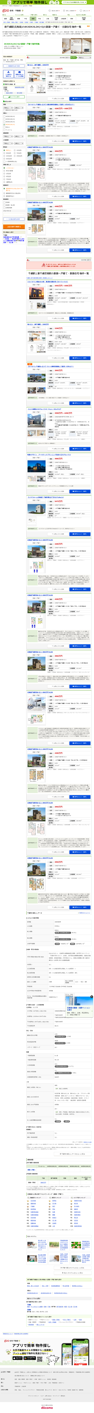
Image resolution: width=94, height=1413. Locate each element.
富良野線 (33, 1209)
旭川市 (76, 1203)
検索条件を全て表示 (14, 66)
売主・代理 (45, 1286)
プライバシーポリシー (33, 1396)
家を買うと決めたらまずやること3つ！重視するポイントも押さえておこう (42, 1245)
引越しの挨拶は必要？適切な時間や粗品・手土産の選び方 (86, 1258)
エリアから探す (14, 97)
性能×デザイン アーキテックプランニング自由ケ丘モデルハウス (49, 454)
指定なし (9, 150)
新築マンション (18, 1382)
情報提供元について (8, 1333)
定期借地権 (9, 207)
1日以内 (8, 173)
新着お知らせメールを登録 (20, 74)
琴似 (53, 1209)
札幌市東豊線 (34, 1226)
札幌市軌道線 (34, 1212)
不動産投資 (54, 1382)
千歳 (49, 1306)
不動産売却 (17, 1386)
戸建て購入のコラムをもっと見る (73, 1268)
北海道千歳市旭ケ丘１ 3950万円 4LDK (40, 147)
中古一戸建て (67, 1319)
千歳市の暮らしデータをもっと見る (73, 1154)
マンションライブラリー (29, 1390)
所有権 (7, 202)
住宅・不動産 (52, 1322)
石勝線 (29, 1309)
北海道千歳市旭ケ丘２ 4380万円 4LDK (40, 595)
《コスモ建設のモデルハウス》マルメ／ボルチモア (44, 409)
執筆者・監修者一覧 (73, 1390)
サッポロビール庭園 (37, 1306)
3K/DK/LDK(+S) (10, 121)
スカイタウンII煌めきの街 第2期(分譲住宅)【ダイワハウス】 (47, 282)
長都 (45, 1306)
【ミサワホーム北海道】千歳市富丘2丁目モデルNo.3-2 (45, 497)
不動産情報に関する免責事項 (21, 1333)
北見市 (76, 1220)
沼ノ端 (54, 1220)
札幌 (53, 1212)
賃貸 (80, 1319)
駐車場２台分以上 (77, 1286)
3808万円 (43, 1182)
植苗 (65, 1306)
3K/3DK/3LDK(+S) (32, 1293)
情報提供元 (71, 1372)
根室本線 (33, 1220)
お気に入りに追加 (58, 98)
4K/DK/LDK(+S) (10, 124)
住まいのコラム (62, 1390)
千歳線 (33, 1206)
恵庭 (28, 1306)
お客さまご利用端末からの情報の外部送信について (39, 1372)
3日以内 (8, 176)
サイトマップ (56, 1396)
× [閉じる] (91, 996)
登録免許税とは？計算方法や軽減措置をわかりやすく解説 (86, 1245)
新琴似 (54, 1200)
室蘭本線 (33, 1223)
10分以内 (9, 156)
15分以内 (19, 156)
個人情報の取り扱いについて (22, 1375)
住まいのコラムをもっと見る (73, 1273)
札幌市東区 (77, 1215)
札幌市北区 (77, 1212)
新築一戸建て (56, 1319)
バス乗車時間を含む (11, 161)
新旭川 (54, 1217)
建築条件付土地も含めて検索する (14, 189)
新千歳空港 (60, 1306)
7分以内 (19, 153)
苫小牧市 (76, 1206)
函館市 (76, 1209)
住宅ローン (61, 1382)
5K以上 (8, 127)
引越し (19, 1390)
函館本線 (33, 1203)
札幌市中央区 (78, 1200)
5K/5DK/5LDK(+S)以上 (60, 1293)
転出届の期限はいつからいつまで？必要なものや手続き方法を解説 (42, 1258)
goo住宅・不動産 (5, 1372)
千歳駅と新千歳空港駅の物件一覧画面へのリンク (39, 278)
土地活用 (23, 1386)
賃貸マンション (42, 1379)
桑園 (53, 1215)
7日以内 (8, 179)
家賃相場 (31, 1324)
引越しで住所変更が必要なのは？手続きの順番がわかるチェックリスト (64, 1258)
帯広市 (76, 1217)
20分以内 (9, 158)
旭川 (53, 1206)
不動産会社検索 (40, 1390)
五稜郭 (54, 1223)
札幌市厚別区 (78, 1226)
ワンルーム (9, 130)
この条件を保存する (8, 74)
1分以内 (19, 150)
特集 (16, 1390)
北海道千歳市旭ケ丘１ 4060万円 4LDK (40, 692)
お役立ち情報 (4, 1389)
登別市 (76, 1223)
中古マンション (27, 1382)
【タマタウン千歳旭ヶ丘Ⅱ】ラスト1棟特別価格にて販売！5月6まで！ (50, 366)
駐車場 (49, 1379)
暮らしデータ (40, 1324)
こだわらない (10, 168)
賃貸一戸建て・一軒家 (31, 1379)
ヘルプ (42, 1396)
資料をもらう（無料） (80, 98)
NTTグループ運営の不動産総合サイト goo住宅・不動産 (17, 5)
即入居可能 (66, 1286)
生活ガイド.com (88, 1142)
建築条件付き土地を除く (13, 193)
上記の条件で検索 (14, 226)
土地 (75, 1319)
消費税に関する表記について (37, 1375)
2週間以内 (9, 182)
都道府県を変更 (19, 87)
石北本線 (33, 1200)
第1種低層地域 (55, 1286)
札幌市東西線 (34, 1215)
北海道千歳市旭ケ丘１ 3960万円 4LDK (40, 652)
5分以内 (8, 153)
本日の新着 (9, 171)
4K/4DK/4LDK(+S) (46, 1293)
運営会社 (63, 1396)
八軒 (53, 1226)
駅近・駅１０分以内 (33, 1286)
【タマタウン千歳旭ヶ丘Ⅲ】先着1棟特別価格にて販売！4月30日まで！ (51, 104)
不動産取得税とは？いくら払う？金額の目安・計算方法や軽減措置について (64, 1245)
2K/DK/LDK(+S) (10, 119)
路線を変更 (9, 93)
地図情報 (81, 1390)
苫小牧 (54, 1203)
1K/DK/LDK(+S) (10, 116)
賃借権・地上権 (10, 205)
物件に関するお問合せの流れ (60, 1372)
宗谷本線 (33, 1217)
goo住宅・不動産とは (20, 1372)
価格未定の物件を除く (12, 110)
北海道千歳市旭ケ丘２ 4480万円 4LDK (40, 202)
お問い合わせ (48, 1396)
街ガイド (55, 1390)
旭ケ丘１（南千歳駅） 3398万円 (38, 65)
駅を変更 (19, 93)
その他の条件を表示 (13, 219)
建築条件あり (10, 196)
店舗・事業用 (21, 1379)
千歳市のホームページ (84, 912)
